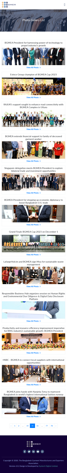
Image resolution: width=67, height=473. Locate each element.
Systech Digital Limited (48, 466)
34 (27, 426)
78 (52, 426)
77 (47, 426)
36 (37, 426)
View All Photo (33, 67)
